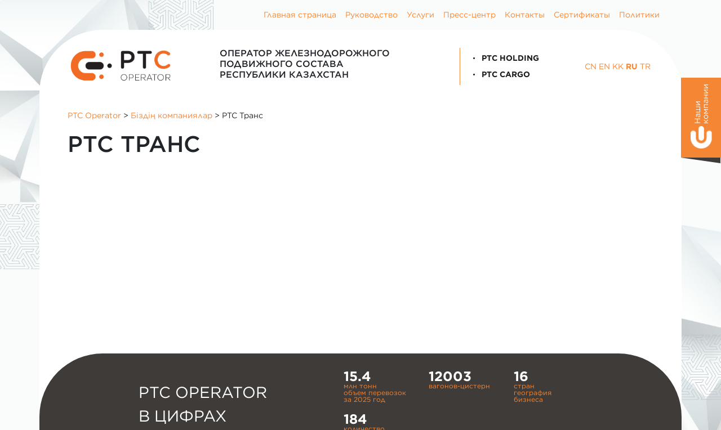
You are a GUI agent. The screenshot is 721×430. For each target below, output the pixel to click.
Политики (639, 15)
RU (632, 66)
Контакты (525, 15)
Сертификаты (582, 15)
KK (618, 66)
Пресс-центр (469, 15)
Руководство (371, 15)
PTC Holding (504, 58)
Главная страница (300, 15)
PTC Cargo (500, 74)
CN (591, 66)
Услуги (420, 15)
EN (604, 66)
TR (645, 66)
